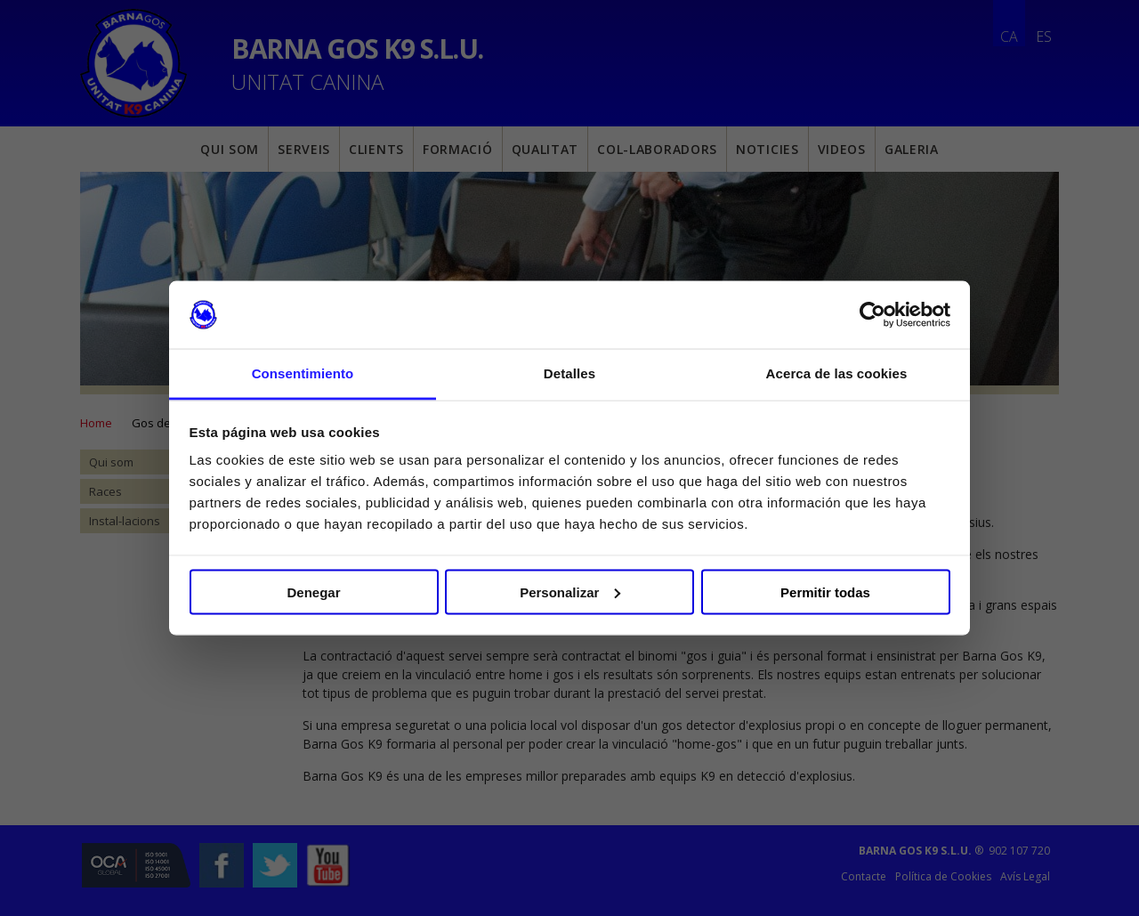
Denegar (313, 591)
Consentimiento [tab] (303, 373)
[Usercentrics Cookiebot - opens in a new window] (872, 315)
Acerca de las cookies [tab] (837, 373)
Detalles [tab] (569, 373)
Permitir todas (825, 591)
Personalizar (570, 591)
